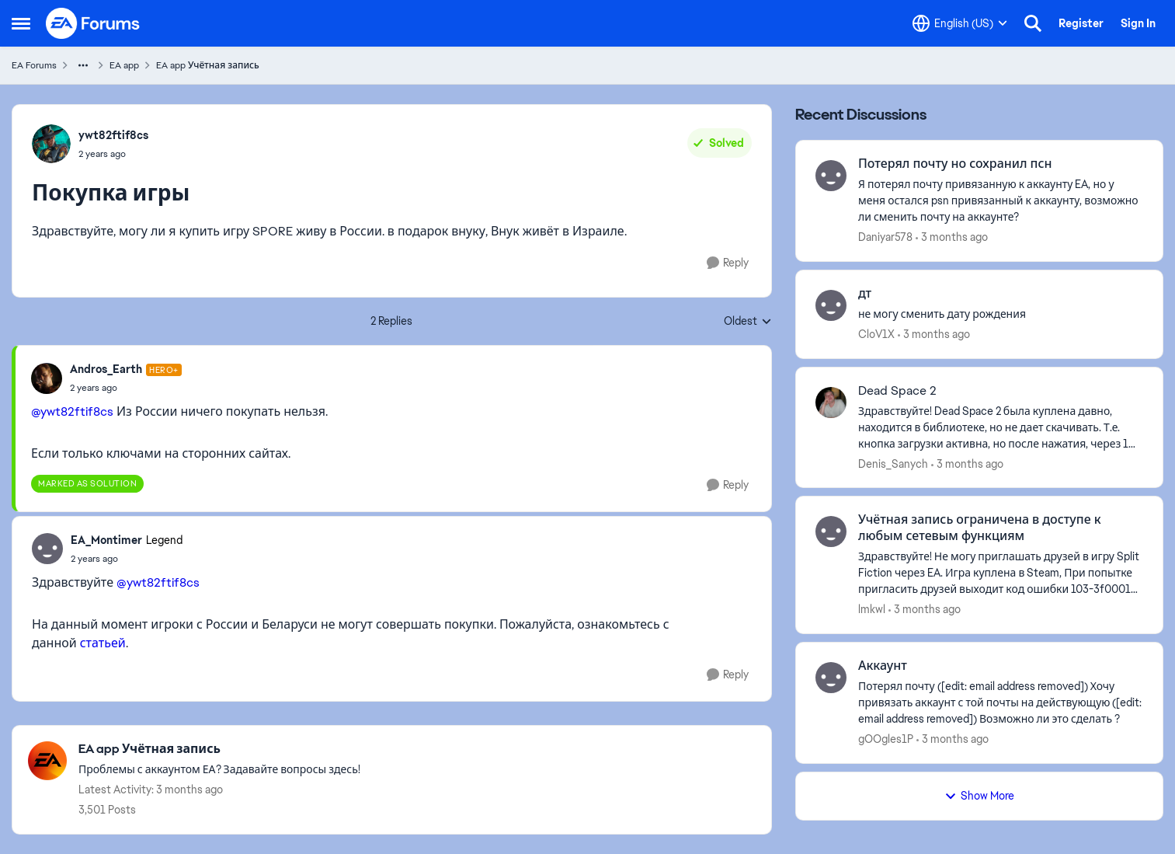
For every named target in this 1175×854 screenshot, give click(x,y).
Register (1081, 23)
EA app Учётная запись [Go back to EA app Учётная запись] (207, 65)
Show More (979, 796)
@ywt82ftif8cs (72, 411)
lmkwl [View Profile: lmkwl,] (871, 609)
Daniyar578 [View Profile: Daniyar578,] (885, 237)
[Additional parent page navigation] (83, 65)
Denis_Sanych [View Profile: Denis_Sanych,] (893, 463)
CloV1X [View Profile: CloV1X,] (876, 334)
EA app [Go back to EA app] (124, 65)
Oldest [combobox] (748, 321)
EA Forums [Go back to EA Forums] (34, 65)
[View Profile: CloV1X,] (830, 305)
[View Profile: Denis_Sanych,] (830, 402)
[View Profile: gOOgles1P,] (830, 677)
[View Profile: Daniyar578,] (830, 175)
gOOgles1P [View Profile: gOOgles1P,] (885, 739)
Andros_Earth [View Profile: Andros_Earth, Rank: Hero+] (106, 369)
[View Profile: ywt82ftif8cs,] (51, 143)
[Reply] (728, 263)
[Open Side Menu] (21, 23)
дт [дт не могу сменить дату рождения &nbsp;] (864, 294)
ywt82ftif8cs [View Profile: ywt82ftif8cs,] (113, 135)
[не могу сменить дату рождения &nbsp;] (1000, 314)
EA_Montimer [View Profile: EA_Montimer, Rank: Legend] (106, 540)
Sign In (1138, 23)
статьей (103, 643)
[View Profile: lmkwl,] (830, 531)
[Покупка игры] (126, 388)
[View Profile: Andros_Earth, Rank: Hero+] (46, 378)
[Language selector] (960, 23)
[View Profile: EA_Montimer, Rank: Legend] (47, 548)
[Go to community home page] (93, 23)
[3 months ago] (952, 237)
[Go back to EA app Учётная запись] (219, 749)
